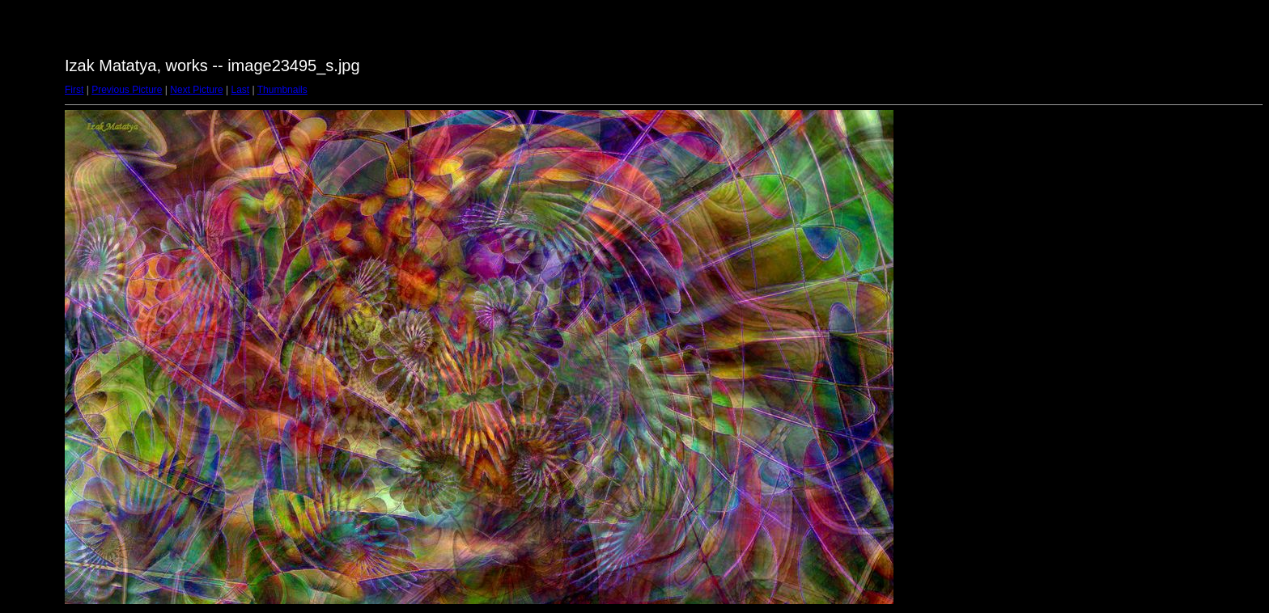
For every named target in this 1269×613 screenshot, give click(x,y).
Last (240, 89)
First (74, 89)
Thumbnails (282, 89)
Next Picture (196, 89)
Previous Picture (126, 89)
